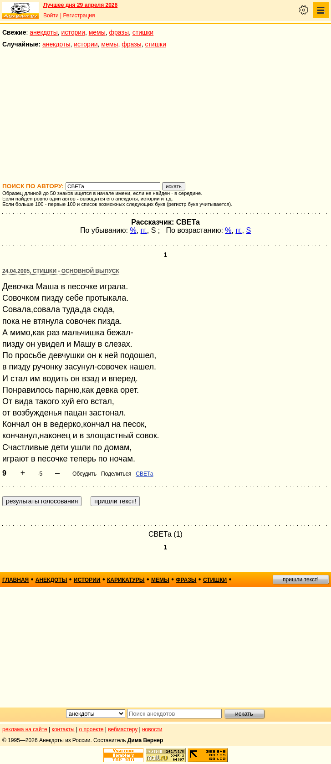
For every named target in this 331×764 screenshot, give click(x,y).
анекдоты (44, 32)
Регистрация (79, 15)
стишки (142, 32)
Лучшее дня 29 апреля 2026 (80, 5)
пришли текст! (301, 579)
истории (73, 32)
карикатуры (126, 580)
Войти (51, 15)
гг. (144, 230)
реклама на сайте (24, 729)
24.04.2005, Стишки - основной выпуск (60, 271)
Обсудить (84, 474)
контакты (63, 729)
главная (15, 580)
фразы (119, 32)
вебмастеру (122, 729)
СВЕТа (144, 474)
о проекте (91, 729)
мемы (97, 32)
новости (152, 729)
